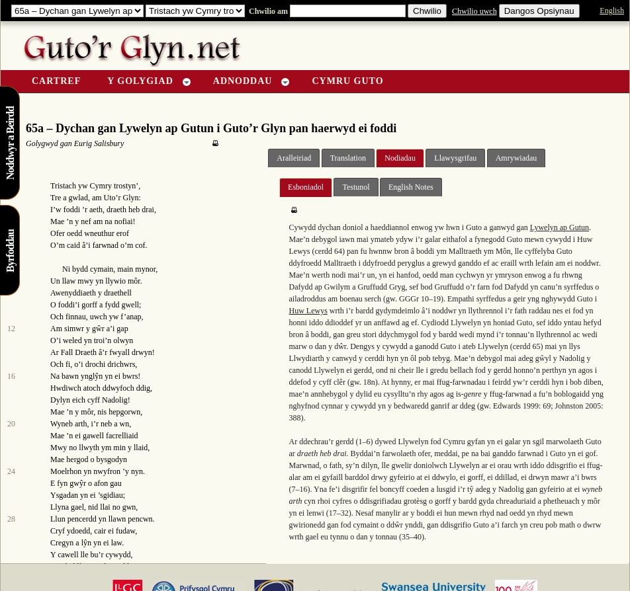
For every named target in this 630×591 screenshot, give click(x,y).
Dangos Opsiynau (539, 11)
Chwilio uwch (474, 11)
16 (11, 376)
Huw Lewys (308, 310)
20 (11, 423)
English (612, 10)
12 (11, 328)
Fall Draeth (79, 352)
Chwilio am (267, 11)
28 (11, 519)
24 (11, 471)
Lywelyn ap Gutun (559, 227)
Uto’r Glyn (121, 197)
